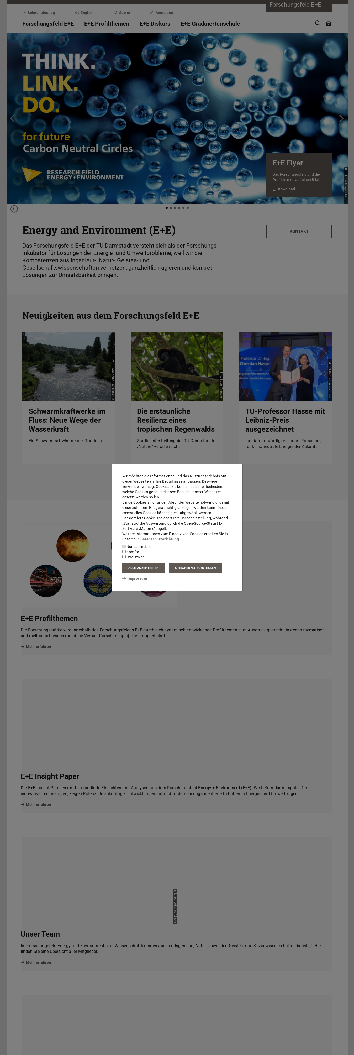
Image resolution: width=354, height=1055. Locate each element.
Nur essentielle (136, 547)
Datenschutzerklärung (157, 539)
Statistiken (133, 557)
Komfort (131, 552)
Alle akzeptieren (143, 568)
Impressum (134, 578)
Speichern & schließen (195, 568)
